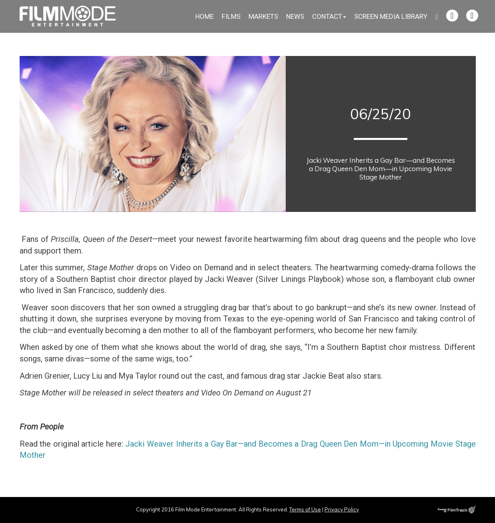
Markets (263, 16)
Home (204, 16)
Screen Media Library (390, 16)
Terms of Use (305, 509)
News (295, 16)
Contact (329, 16)
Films (231, 16)
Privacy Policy (342, 509)
